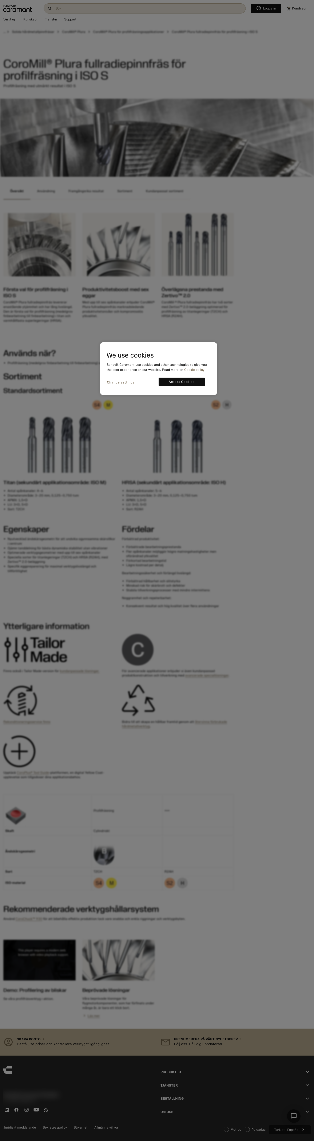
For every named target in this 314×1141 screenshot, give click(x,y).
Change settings (121, 382)
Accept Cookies (182, 382)
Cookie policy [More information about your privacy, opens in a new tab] (194, 370)
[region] (158, 368)
